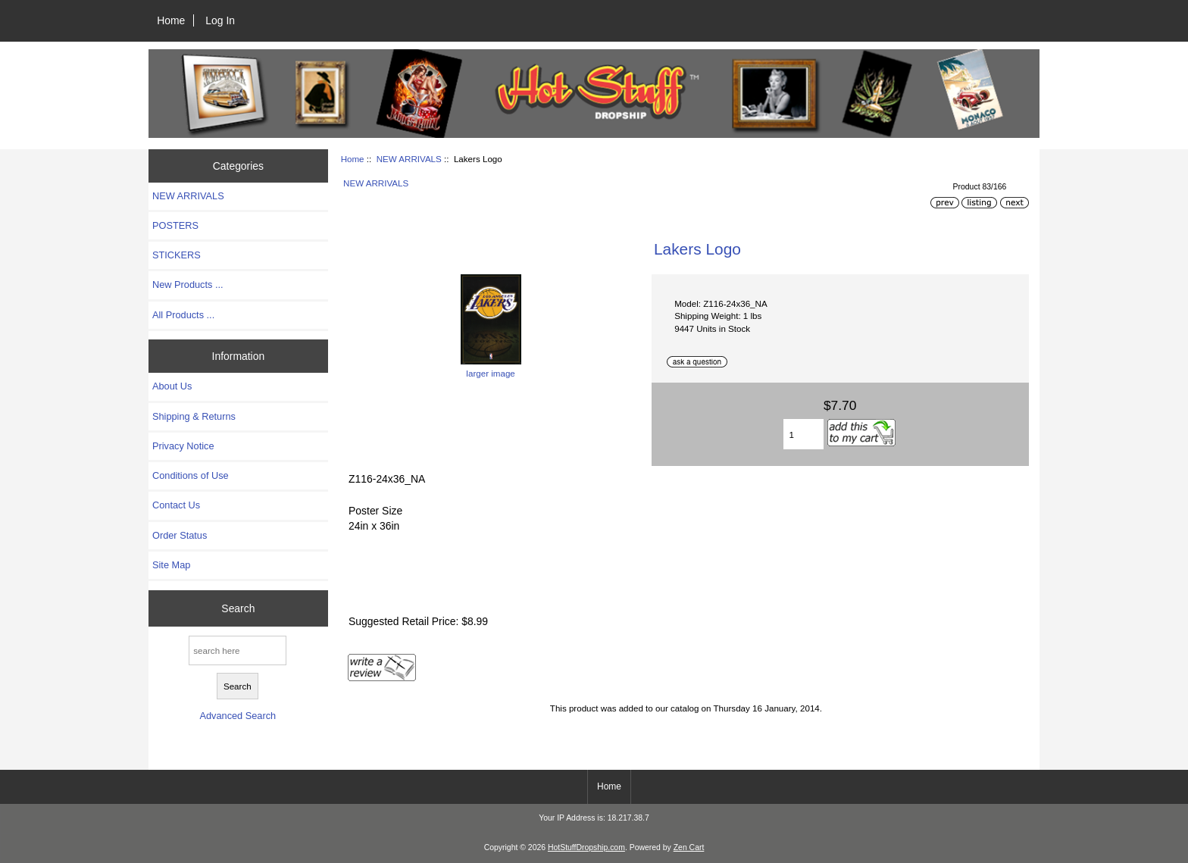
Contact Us (176, 505)
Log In (220, 20)
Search (238, 608)
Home (171, 20)
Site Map (171, 565)
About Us (172, 386)
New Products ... (188, 284)
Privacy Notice (183, 446)
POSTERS (175, 225)
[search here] (237, 650)
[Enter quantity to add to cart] (803, 434)
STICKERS (176, 255)
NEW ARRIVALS (409, 159)
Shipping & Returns (194, 416)
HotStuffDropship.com (586, 847)
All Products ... (183, 314)
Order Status (179, 535)
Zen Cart (689, 847)
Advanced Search (237, 715)
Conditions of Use (190, 475)
